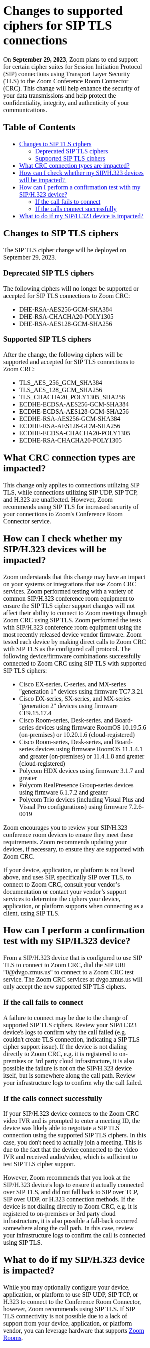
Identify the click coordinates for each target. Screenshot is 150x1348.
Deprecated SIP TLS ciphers (71, 151)
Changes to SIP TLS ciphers (55, 144)
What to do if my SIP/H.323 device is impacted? (81, 216)
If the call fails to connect (67, 201)
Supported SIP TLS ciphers (70, 158)
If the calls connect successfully (75, 208)
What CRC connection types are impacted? (74, 165)
